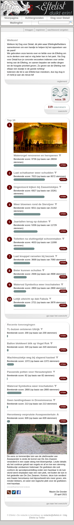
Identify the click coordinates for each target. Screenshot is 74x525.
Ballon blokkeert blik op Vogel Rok (28, 343)
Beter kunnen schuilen (27, 270)
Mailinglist (16, 22)
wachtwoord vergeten (57, 30)
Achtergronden (34, 17)
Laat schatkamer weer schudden (33, 172)
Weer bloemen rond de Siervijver (34, 204)
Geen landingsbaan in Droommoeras (29, 400)
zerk (28, 487)
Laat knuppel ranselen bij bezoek (34, 256)
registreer (40, 30)
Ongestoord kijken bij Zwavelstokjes (36, 186)
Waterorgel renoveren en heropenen (36, 155)
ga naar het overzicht (56, 316)
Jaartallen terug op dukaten (30, 221)
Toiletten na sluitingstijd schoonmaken (37, 238)
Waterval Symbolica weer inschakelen (37, 284)
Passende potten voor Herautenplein (29, 371)
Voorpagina (11, 17)
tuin (24, 487)
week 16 (60, 99)
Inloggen (29, 30)
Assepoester (17, 487)
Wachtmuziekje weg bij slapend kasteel (31, 357)
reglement (62, 81)
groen (9, 487)
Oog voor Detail (60, 17)
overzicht (62, 111)
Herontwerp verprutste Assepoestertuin (31, 414)
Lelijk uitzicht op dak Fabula (31, 298)
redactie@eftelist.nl (52, 515)
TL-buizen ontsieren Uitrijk (23, 329)
